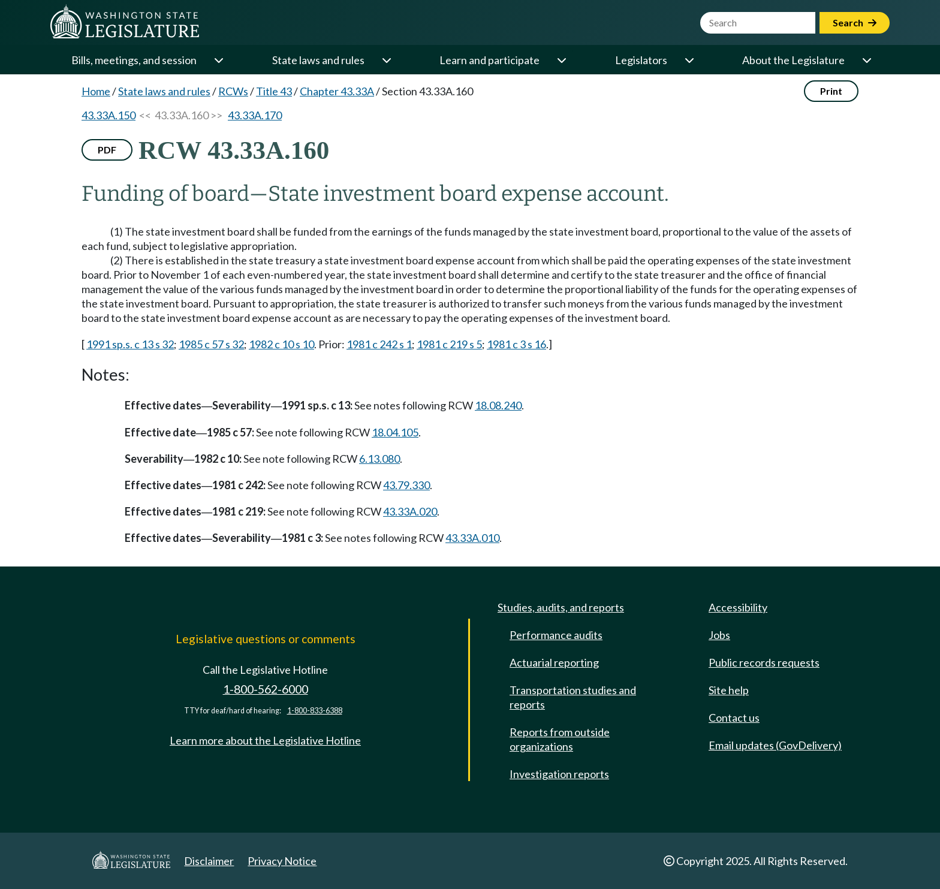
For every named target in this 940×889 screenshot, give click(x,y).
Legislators (641, 60)
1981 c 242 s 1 (379, 344)
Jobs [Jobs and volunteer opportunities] (719, 634)
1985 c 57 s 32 (211, 344)
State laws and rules (318, 60)
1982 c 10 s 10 (281, 344)
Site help (729, 690)
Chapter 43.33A (337, 91)
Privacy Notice (282, 860)
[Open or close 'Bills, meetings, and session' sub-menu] (218, 60)
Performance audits (556, 634)
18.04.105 (395, 432)
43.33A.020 (410, 511)
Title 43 (274, 91)
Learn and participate (489, 60)
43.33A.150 (108, 115)
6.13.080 (379, 458)
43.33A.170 (255, 115)
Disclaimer (209, 860)
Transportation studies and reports (573, 697)
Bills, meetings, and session (134, 60)
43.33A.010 (472, 537)
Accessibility (738, 607)
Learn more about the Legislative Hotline (265, 740)
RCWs (233, 91)
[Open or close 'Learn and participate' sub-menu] (561, 60)
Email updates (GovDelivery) (775, 745)
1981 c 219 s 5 (449, 344)
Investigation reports (559, 773)
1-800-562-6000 (265, 689)
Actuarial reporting (554, 662)
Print (831, 91)
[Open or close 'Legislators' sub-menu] (688, 60)
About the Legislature (793, 60)
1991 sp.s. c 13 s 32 (130, 344)
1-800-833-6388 (314, 710)
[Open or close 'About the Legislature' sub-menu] (866, 60)
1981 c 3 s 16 (516, 344)
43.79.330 (406, 485)
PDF (107, 149)
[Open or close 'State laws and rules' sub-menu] (386, 60)
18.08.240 (498, 405)
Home (96, 91)
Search (854, 22)
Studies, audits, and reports (561, 607)
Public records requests (764, 662)
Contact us (734, 717)
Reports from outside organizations (560, 739)
